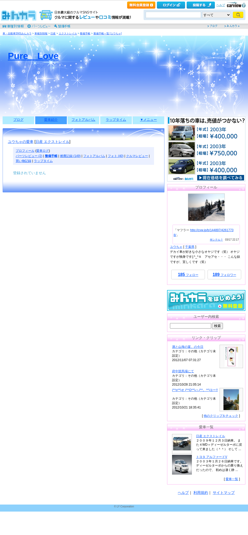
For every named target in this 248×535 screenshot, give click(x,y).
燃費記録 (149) (70, 156)
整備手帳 (85, 33)
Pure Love (33, 56)
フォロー (188, 274)
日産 (53, 33)
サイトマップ (224, 492)
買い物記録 (23, 161)
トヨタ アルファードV (211, 457)
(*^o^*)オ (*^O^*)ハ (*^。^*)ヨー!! (195, 390)
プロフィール (25, 151)
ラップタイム (116, 120)
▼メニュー (148, 120)
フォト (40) (116, 156)
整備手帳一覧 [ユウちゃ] (107, 33)
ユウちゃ (176, 247)
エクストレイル (68, 33)
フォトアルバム (83, 120)
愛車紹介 (51, 120)
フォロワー (224, 274)
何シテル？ (216, 239)
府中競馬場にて (183, 371)
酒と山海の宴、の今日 (187, 347)
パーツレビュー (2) (29, 156)
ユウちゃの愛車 (20, 142)
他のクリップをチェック (221, 416)
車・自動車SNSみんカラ (17, 33)
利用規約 (200, 492)
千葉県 (189, 247)
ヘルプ (220, 5)
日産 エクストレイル (52, 142)
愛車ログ (42, 151)
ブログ (18, 120)
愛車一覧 (232, 479)
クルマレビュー (137, 156)
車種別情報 (41, 33)
